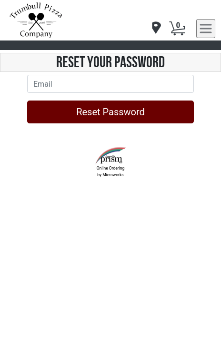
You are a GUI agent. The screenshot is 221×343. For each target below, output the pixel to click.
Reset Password (110, 112)
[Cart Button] (177, 28)
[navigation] (156, 28)
